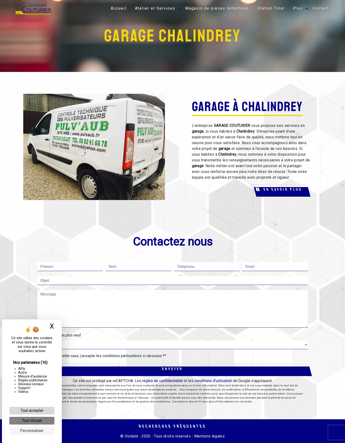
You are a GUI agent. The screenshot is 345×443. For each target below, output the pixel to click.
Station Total (271, 8)
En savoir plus (279, 189)
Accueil (118, 8)
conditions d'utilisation (213, 380)
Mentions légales (209, 436)
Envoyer (172, 368)
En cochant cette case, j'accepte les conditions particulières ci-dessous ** (104, 356)
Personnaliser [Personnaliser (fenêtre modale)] (32, 430)
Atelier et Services (155, 8)
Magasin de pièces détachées (217, 8)
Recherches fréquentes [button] (172, 426)
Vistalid (131, 436)
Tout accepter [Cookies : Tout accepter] (32, 410)
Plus (298, 8)
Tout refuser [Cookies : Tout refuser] (32, 420)
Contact (321, 8)
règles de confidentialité (162, 380)
